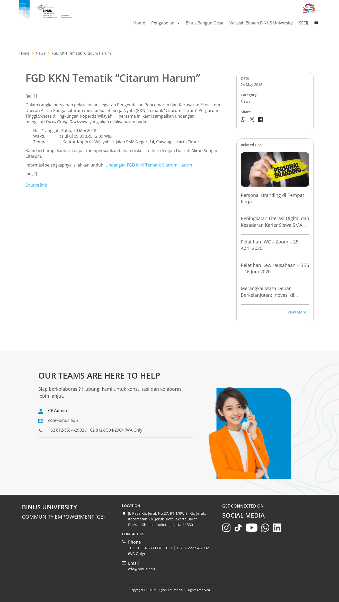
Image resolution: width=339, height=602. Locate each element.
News (40, 53)
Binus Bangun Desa (204, 23)
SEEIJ (303, 23)
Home (139, 23)
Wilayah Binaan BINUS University (261, 23)
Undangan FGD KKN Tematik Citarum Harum (148, 165)
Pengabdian (165, 23)
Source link (36, 185)
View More (298, 312)
